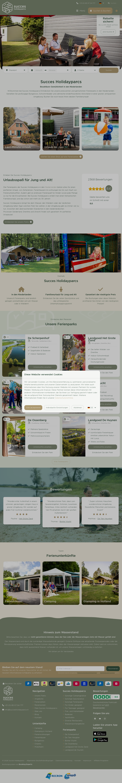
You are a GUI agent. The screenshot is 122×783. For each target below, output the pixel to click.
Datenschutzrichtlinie (64, 398)
